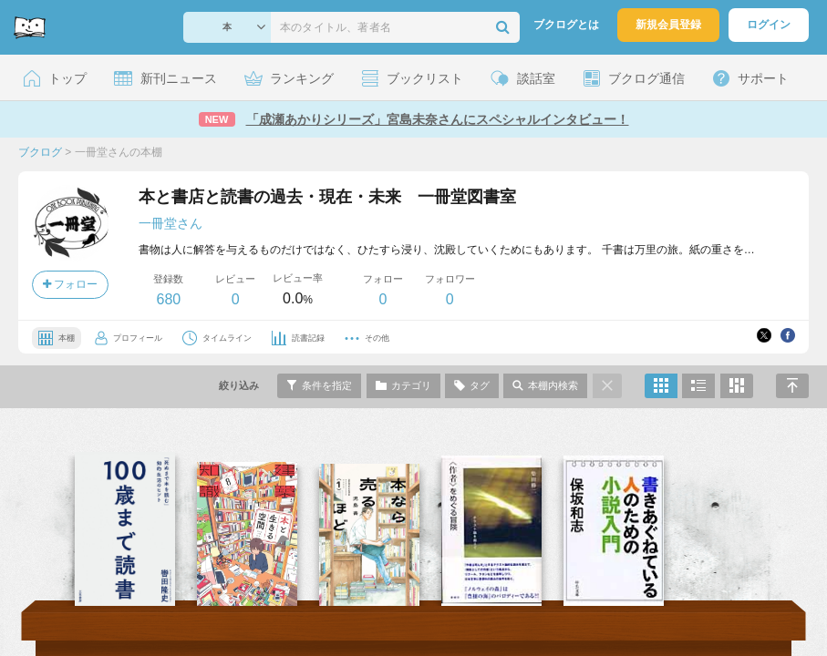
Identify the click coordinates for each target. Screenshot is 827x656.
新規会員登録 (668, 24)
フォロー (70, 284)
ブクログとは (566, 24)
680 (168, 299)
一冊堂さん (170, 223)
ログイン (769, 24)
